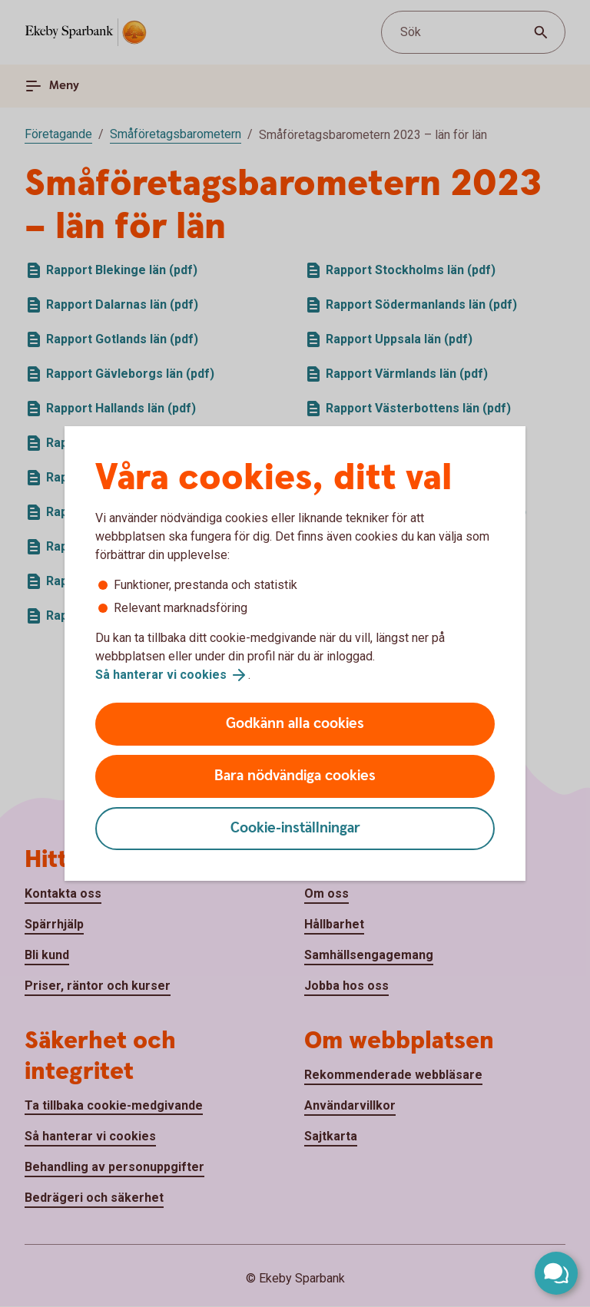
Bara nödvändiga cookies (295, 776)
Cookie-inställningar (295, 828)
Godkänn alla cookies (295, 723)
